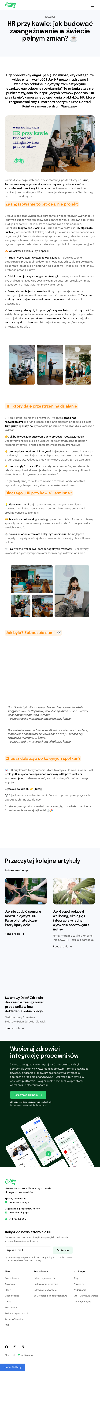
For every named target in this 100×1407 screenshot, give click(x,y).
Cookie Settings (12, 1367)
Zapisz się (62, 1250)
